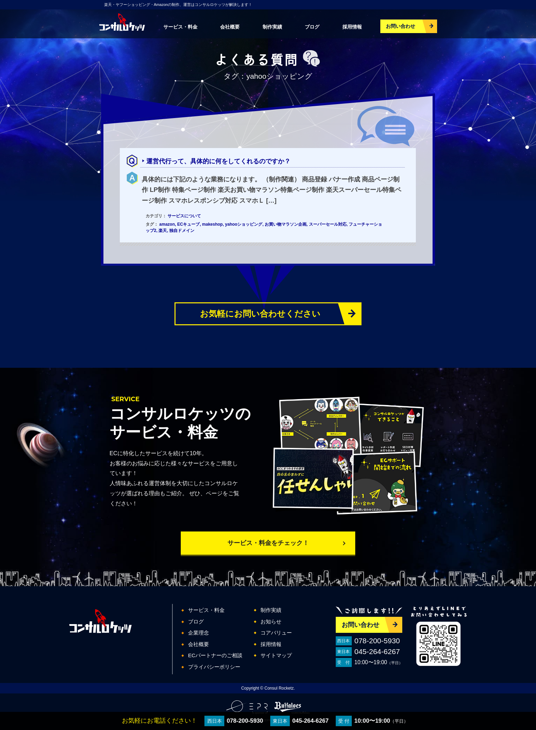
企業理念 (198, 633)
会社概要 (230, 27)
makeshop (212, 224)
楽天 (162, 230)
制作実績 (272, 27)
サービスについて (184, 215)
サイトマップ (276, 655)
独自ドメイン (181, 230)
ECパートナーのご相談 (215, 655)
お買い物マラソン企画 (285, 224)
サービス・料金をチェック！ (268, 542)
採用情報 (352, 27)
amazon (167, 224)
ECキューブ (188, 224)
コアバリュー (276, 633)
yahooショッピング (243, 224)
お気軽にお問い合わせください (260, 313)
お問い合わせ (400, 26)
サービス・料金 (180, 27)
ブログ (312, 27)
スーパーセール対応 (328, 224)
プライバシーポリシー (214, 667)
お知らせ (271, 621)
